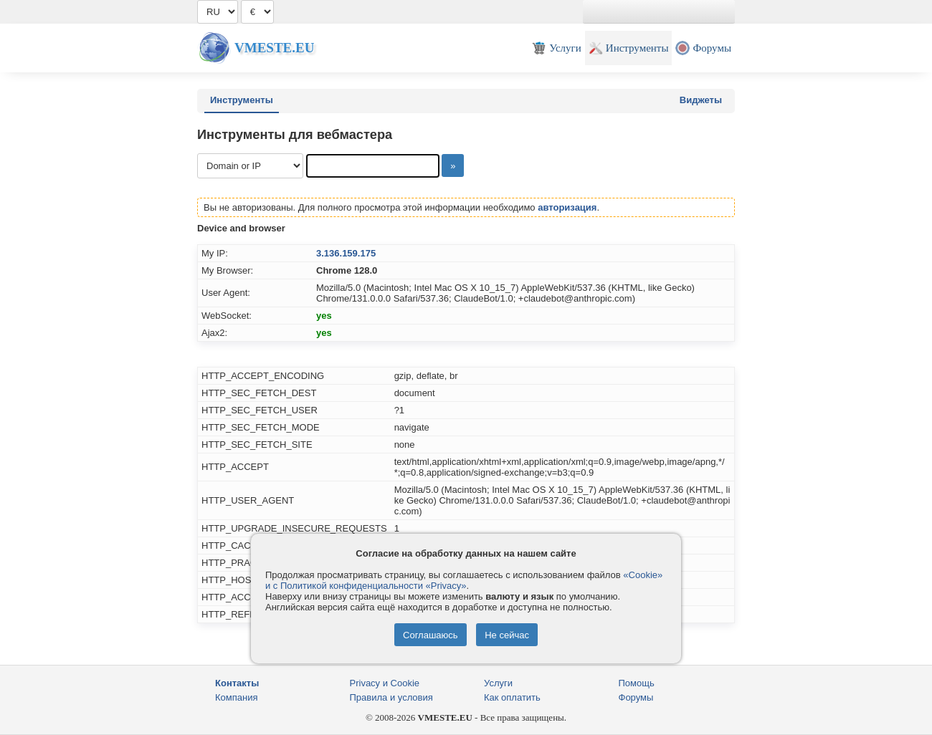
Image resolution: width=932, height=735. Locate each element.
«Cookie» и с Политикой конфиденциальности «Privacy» (463, 580)
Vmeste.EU (274, 47)
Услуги (498, 683)
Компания (236, 697)
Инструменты (241, 100)
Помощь (637, 683)
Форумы (636, 697)
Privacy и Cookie (385, 683)
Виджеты (701, 100)
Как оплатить (512, 697)
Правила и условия (391, 697)
